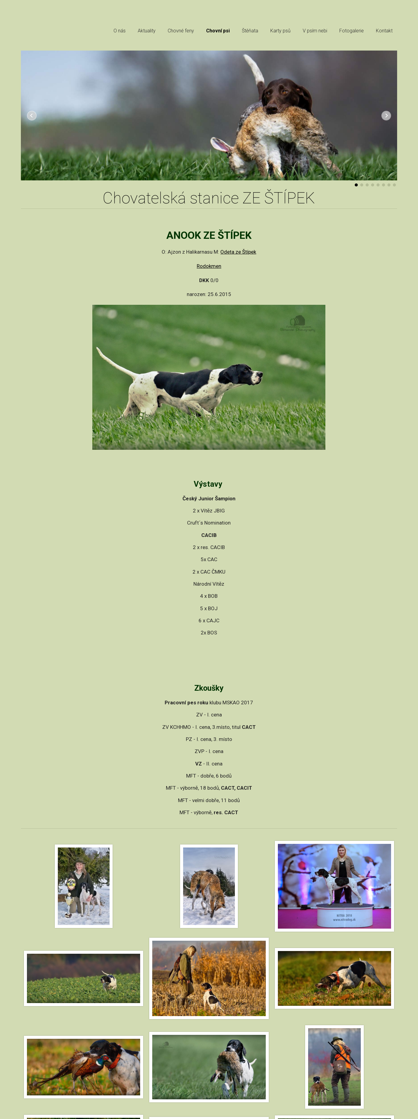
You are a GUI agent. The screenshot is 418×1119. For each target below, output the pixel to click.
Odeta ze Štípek (238, 252)
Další (386, 115)
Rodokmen (209, 266)
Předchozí (32, 115)
